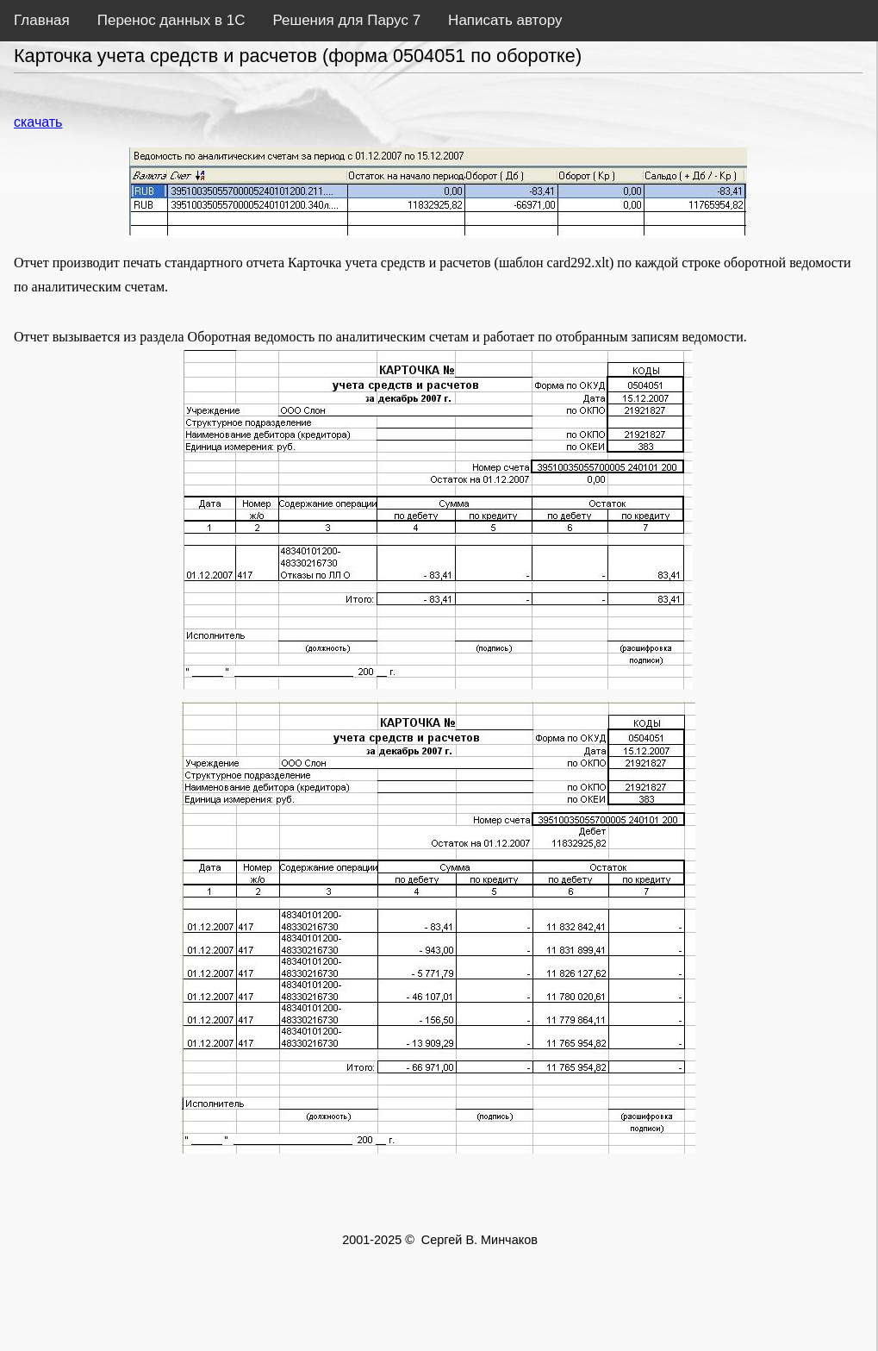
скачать (38, 122)
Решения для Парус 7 (346, 20)
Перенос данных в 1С (171, 20)
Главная (42, 20)
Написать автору (505, 20)
